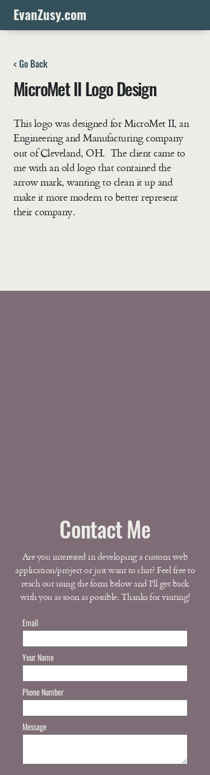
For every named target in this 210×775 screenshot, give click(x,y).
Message (34, 727)
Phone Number (43, 692)
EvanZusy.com (49, 14)
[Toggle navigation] (186, 15)
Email (30, 622)
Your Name (38, 657)
